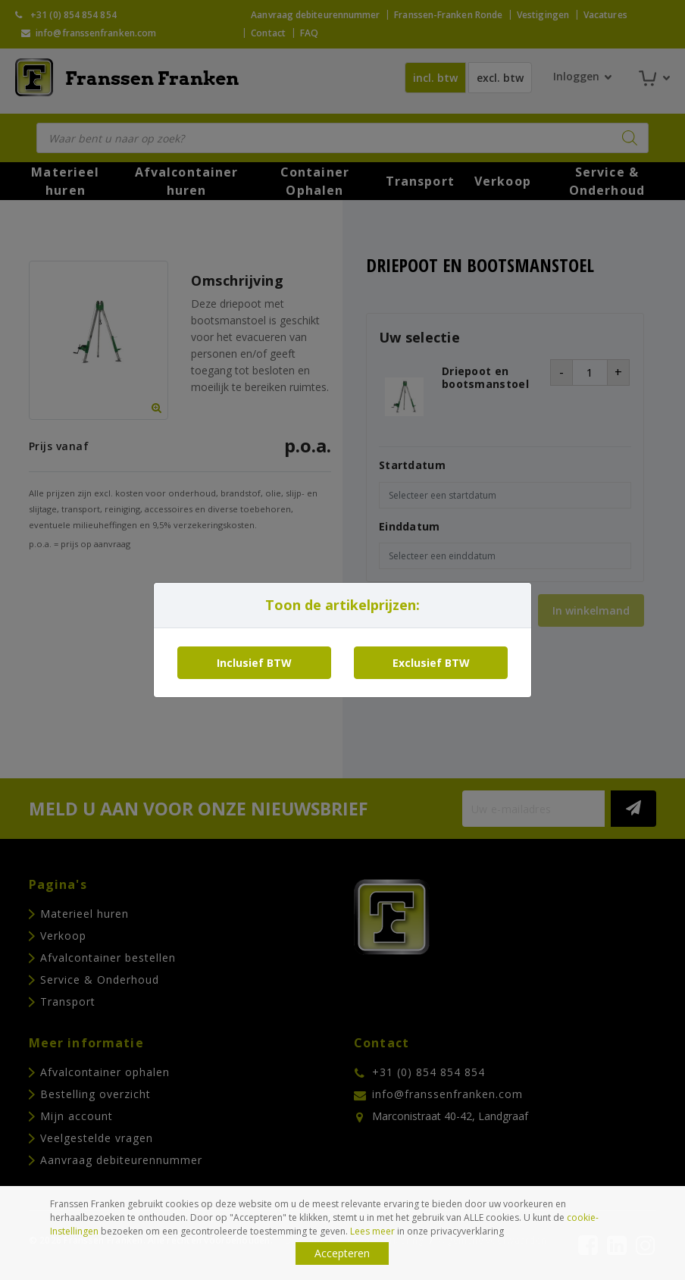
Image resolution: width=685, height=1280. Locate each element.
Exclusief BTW (431, 663)
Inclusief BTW (254, 663)
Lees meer (372, 1231)
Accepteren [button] (342, 1253)
